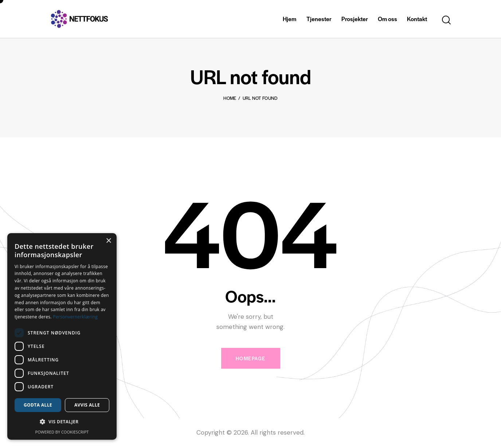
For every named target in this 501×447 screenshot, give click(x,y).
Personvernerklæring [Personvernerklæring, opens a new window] (75, 317)
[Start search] (446, 20)
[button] (62, 422)
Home (229, 98)
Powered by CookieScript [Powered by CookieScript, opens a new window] (62, 432)
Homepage (251, 358)
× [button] (108, 241)
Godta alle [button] (38, 405)
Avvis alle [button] (87, 405)
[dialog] (62, 336)
